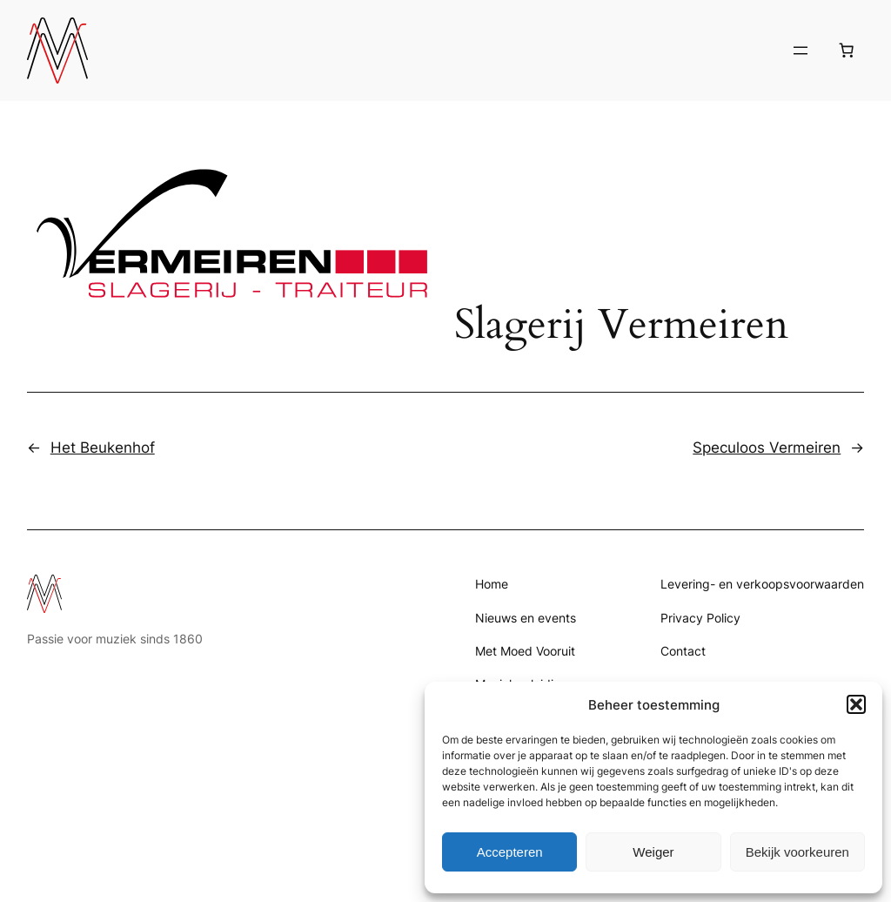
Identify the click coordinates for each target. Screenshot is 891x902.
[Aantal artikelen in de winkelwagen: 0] (845, 50)
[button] (856, 704)
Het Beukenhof (102, 447)
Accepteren (510, 852)
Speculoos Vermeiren (767, 447)
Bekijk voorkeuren (797, 852)
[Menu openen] (800, 50)
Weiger (653, 852)
